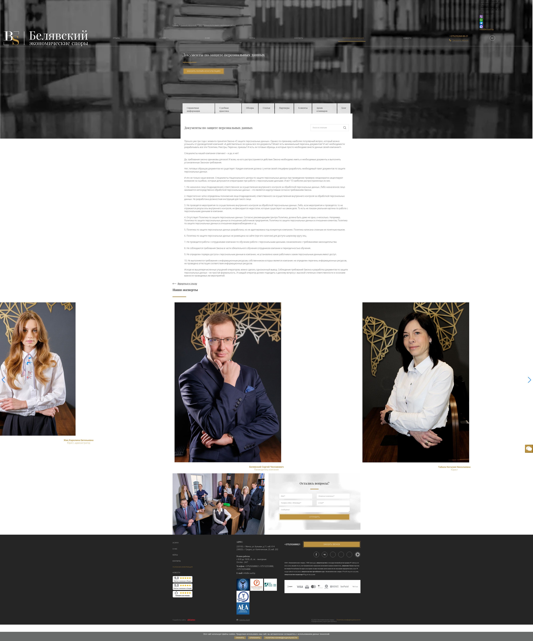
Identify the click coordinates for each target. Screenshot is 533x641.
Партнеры (284, 107)
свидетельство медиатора (293, 574)
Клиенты (303, 107)
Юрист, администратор (78, 442)
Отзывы (116, 38)
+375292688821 (252, 566)
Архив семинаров (321, 109)
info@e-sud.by (487, 29)
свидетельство (321, 563)
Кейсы (252, 38)
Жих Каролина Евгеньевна (78, 440)
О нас (207, 38)
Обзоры (250, 107)
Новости (407, 38)
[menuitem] (115, 38)
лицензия (345, 566)
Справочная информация (193, 109)
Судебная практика (224, 109)
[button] (529, 380)
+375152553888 (266, 566)
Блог (344, 107)
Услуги (162, 38)
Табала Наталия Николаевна (454, 466)
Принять (240, 638)
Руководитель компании (266, 469)
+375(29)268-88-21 (459, 36)
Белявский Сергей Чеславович (266, 466)
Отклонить (255, 638)
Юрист (454, 469)
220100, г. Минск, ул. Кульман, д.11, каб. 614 (256, 546)
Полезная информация (353, 38)
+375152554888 (243, 569)
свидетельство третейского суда (313, 572)
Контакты (298, 38)
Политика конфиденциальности (348, 620)
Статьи (266, 107)
